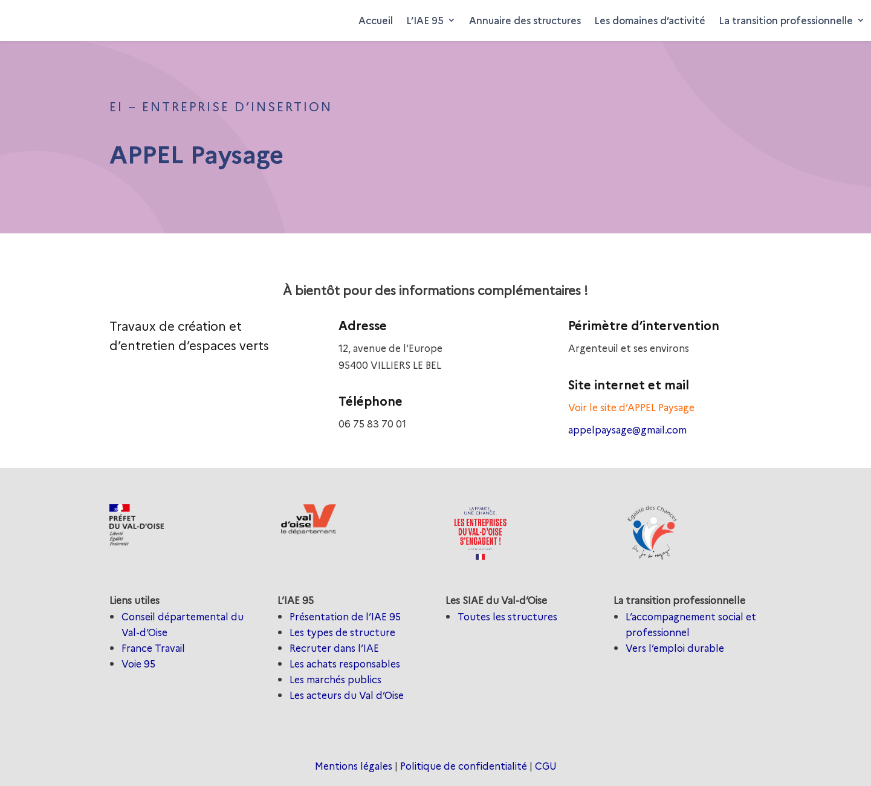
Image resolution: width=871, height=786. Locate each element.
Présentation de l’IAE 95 (345, 616)
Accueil (375, 20)
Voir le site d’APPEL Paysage (631, 407)
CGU (546, 765)
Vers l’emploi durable (675, 647)
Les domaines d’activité (649, 20)
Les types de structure (342, 631)
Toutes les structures (507, 616)
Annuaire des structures (525, 20)
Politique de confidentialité (463, 765)
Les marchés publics (335, 679)
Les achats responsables (345, 663)
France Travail (153, 647)
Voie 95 (138, 663)
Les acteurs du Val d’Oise (347, 694)
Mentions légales (353, 765)
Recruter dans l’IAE (334, 647)
